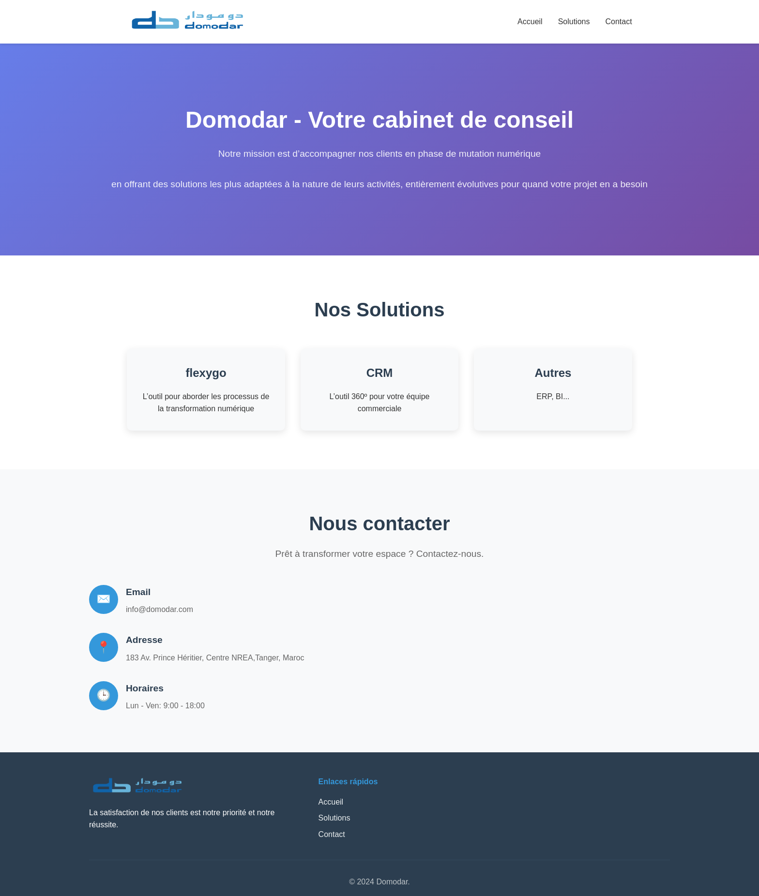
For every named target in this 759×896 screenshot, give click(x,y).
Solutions (574, 21)
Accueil (530, 21)
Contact (618, 21)
